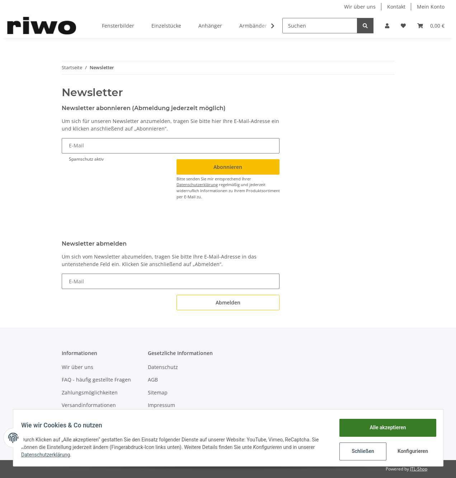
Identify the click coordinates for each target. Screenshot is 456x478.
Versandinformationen (89, 405)
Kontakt (396, 6)
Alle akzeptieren (384, 427)
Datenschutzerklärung (197, 184)
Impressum (161, 405)
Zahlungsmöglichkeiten (90, 392)
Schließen (359, 451)
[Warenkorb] (431, 25)
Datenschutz (163, 367)
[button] (387, 25)
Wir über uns (360, 6)
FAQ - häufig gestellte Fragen (96, 379)
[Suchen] (319, 25)
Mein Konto (431, 6)
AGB (153, 379)
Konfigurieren (410, 451)
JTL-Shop (418, 469)
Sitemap (158, 392)
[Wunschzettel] (403, 25)
